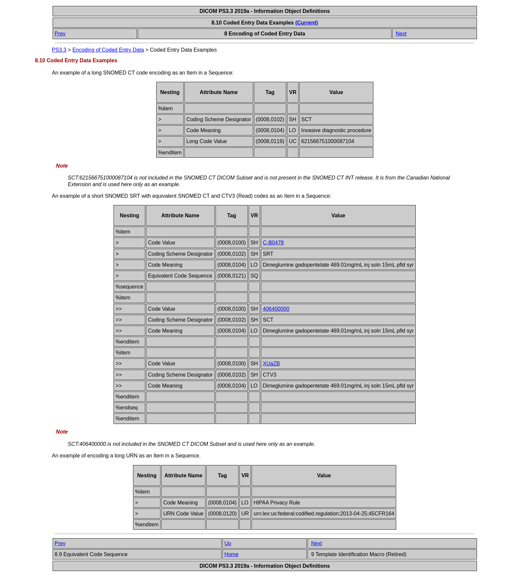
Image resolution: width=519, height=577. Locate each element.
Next (401, 33)
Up (227, 543)
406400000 (276, 309)
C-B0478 (273, 242)
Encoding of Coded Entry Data (108, 50)
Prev (60, 33)
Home (231, 554)
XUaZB (271, 363)
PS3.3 (59, 50)
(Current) (306, 23)
